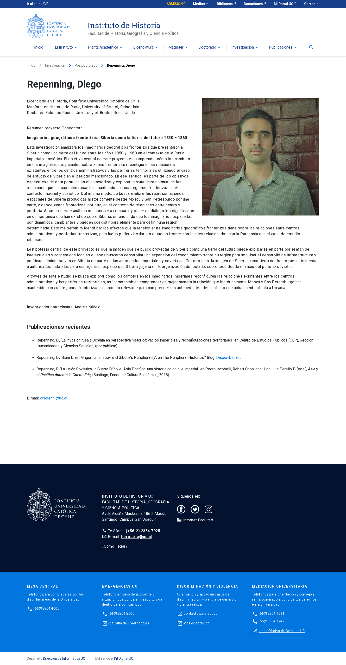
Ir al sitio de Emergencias (128, 623)
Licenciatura (143, 47)
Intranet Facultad (198, 520)
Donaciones (254, 4)
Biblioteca (225, 4)
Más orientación (196, 623)
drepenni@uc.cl (53, 398)
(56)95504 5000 (121, 613)
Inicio (38, 47)
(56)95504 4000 (46, 608)
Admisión (175, 4)
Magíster (175, 47)
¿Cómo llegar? (115, 546)
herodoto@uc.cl (136, 536)
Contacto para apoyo (200, 613)
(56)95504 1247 (271, 621)
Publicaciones (281, 47)
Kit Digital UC (123, 658)
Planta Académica (103, 47)
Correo (311, 4)
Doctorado (207, 47)
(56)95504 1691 (271, 613)
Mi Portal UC (284, 4)
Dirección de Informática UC (64, 658)
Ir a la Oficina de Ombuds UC (282, 631)
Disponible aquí (229, 357)
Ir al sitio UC (36, 4)
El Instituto (64, 47)
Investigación (242, 47)
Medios (201, 4)
